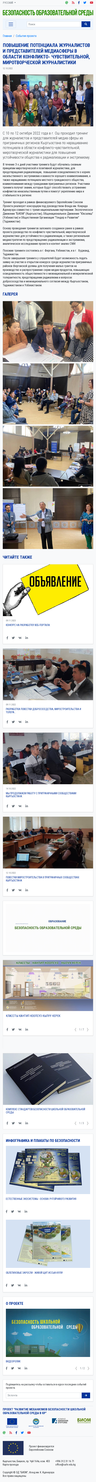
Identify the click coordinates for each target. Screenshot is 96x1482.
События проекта (26, 36)
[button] (75, 1030)
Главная (7, 36)
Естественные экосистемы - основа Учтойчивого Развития (41, 1198)
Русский (8, 2)
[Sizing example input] (54, 24)
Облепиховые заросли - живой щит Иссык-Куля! (34, 1272)
